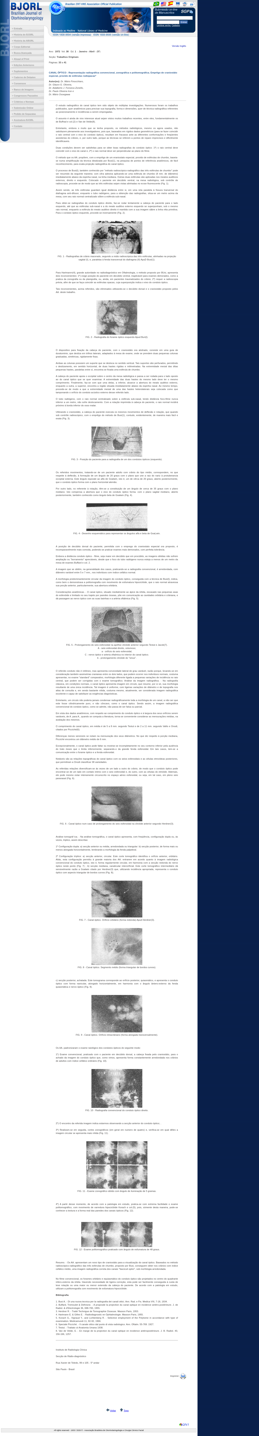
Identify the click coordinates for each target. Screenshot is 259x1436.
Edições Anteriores (24, 65)
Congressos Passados (26, 95)
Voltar (113, 1410)
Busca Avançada (23, 53)
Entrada (18, 28)
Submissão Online (23, 108)
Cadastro (176, 25)
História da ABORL (24, 40)
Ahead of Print (21, 59)
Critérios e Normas (24, 101)
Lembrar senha (164, 25)
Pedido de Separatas (25, 114)
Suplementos (21, 71)
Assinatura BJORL (24, 120)
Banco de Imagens (24, 89)
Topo (126, 1410)
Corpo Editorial (22, 47)
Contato (18, 126)
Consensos (20, 83)
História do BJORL (24, 34)
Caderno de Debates (24, 77)
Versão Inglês (179, 46)
